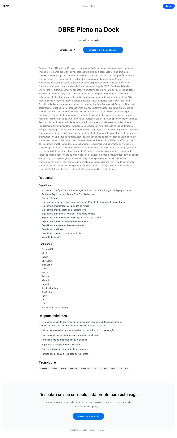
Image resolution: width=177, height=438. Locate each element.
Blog (93, 6)
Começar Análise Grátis (88, 416)
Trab (5, 6)
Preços (85, 6)
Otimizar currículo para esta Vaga (103, 50)
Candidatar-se (67, 50)
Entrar (168, 6)
